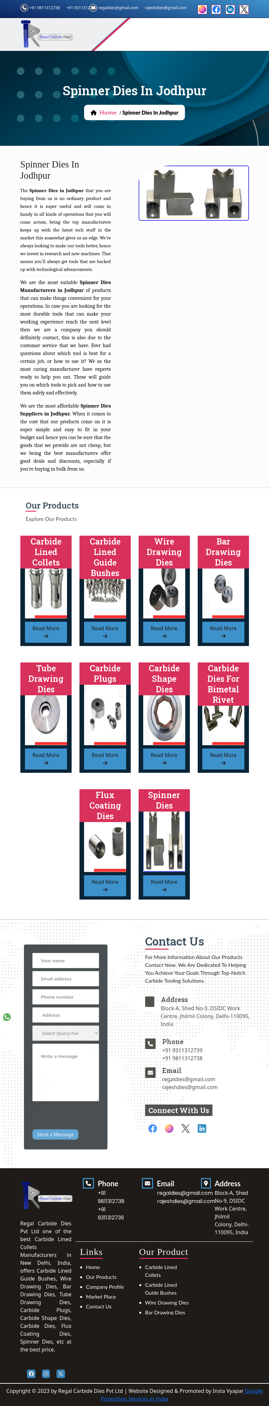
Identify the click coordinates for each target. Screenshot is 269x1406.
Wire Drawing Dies (167, 1302)
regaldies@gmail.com (118, 8)
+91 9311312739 (81, 8)
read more (46, 632)
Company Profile (105, 1286)
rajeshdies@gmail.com (216, 1087)
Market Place (101, 1296)
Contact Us (99, 1306)
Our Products (101, 1277)
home (108, 112)
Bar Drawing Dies (165, 1312)
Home (93, 1267)
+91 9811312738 (45, 8)
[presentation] (74, 1092)
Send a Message (59, 1104)
